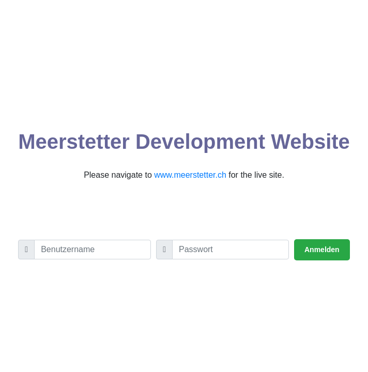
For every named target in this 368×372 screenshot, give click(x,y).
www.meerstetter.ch (190, 175)
